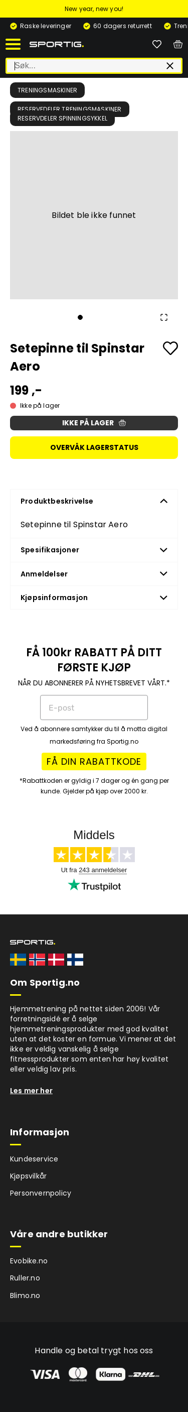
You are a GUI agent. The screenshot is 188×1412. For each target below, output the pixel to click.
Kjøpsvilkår (28, 1176)
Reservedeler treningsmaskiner (70, 109)
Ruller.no (25, 1278)
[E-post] (94, 707)
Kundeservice (34, 1159)
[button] (94, 215)
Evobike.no (29, 1261)
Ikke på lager (94, 423)
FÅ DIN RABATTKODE (94, 761)
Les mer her (31, 1091)
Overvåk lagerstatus (94, 447)
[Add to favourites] (170, 348)
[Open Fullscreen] (164, 317)
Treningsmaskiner (47, 90)
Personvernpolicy (40, 1193)
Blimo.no (25, 1295)
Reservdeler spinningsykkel (62, 118)
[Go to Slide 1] (80, 317)
